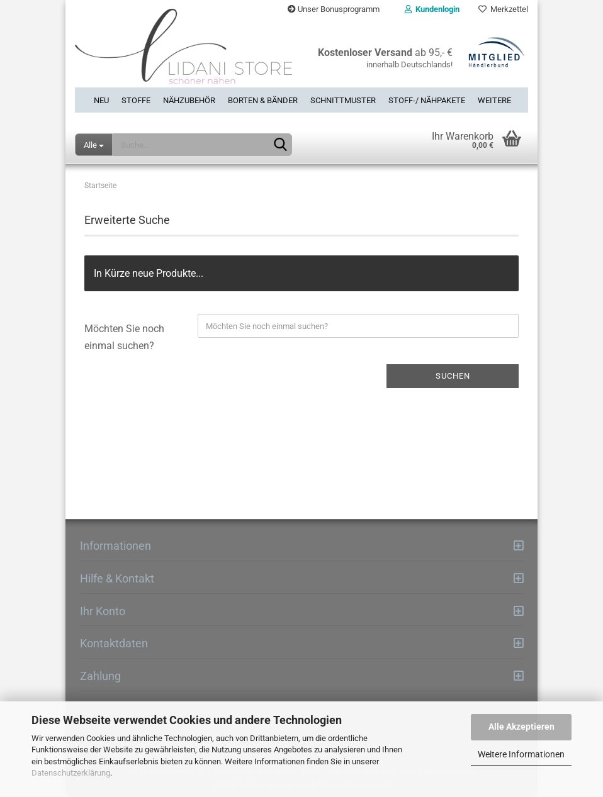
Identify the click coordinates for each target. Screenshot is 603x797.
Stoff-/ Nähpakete (426, 100)
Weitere (494, 100)
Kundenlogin (432, 9)
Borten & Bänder (263, 100)
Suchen (453, 376)
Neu (101, 100)
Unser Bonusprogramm (334, 9)
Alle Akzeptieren (521, 727)
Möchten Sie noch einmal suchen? (124, 337)
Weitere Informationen (521, 754)
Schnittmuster (343, 100)
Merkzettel (503, 9)
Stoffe (135, 100)
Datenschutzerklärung (70, 772)
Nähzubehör (189, 100)
